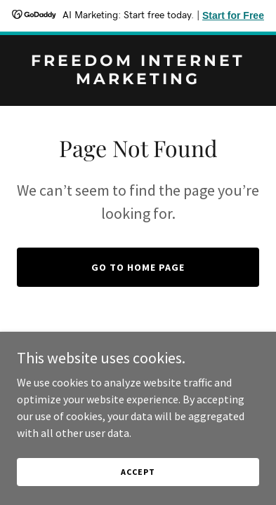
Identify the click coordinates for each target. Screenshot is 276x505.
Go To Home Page (138, 267)
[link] (138, 80)
